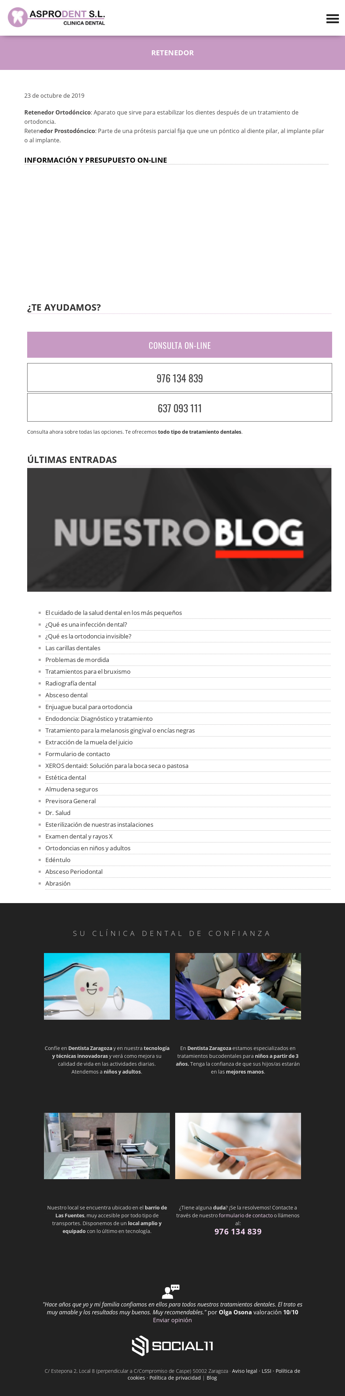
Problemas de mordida (77, 660)
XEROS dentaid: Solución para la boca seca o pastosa (116, 765)
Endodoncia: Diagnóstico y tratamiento (99, 718)
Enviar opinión (172, 1320)
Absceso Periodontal (74, 871)
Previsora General (70, 801)
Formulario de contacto (77, 754)
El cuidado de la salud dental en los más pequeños (113, 612)
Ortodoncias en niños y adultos (87, 848)
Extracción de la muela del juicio (89, 742)
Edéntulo (57, 860)
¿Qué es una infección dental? (86, 624)
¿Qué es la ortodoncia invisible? (88, 636)
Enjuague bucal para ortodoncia (88, 707)
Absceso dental (66, 695)
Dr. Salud (57, 813)
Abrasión (57, 883)
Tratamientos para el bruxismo (87, 671)
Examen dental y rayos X (79, 836)
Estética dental (65, 777)
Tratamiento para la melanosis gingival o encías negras (120, 730)
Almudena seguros (71, 789)
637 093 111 (180, 408)
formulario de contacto (246, 1215)
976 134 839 (180, 378)
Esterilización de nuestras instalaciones (99, 824)
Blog (212, 1377)
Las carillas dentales (72, 648)
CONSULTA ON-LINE (180, 345)
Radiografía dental (70, 683)
